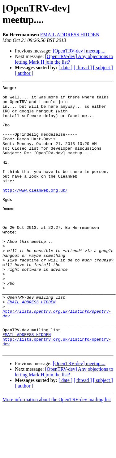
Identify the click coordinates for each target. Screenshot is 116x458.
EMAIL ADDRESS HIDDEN (69, 34)
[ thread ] (83, 67)
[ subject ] (103, 67)
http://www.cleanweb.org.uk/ (35, 211)
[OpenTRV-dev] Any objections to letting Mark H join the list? (64, 59)
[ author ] (24, 73)
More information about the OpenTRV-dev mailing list (56, 452)
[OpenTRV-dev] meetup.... (79, 50)
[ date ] (65, 67)
